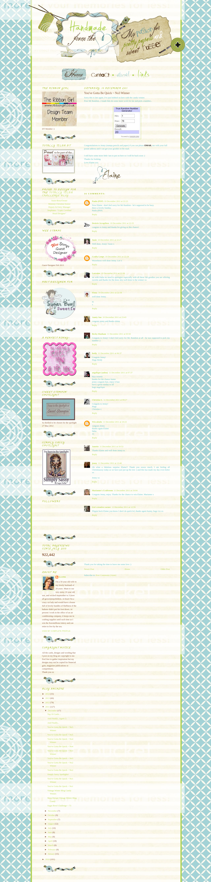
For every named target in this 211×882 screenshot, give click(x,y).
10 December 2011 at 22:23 (116, 201)
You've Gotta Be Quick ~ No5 (60, 734)
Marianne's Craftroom (102, 490)
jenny (94, 463)
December (52, 710)
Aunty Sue (97, 317)
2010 (47, 859)
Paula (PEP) (97, 201)
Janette (95, 446)
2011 (47, 707)
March (51, 845)
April (50, 841)
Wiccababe (97, 422)
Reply (94, 214)
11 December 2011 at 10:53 (111, 446)
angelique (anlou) (100, 372)
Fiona (94, 292)
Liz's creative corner (101, 507)
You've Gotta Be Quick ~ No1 (60, 786)
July (50, 828)
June (50, 832)
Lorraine (96, 273)
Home (127, 569)
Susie (94, 240)
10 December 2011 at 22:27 (109, 240)
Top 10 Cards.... (54, 714)
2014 (47, 694)
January (51, 854)
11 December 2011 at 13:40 (110, 463)
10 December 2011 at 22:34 (117, 256)
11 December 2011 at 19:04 (125, 490)
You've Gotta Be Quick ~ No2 (60, 770)
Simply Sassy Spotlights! (58, 774)
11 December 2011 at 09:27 (115, 400)
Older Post (165, 569)
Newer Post (89, 569)
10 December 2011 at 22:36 (113, 273)
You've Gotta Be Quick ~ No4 (60, 746)
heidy (94, 353)
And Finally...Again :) (56, 718)
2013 (47, 698)
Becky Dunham (99, 334)
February (52, 849)
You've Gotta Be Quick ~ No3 (60, 758)
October (51, 815)
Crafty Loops (98, 256)
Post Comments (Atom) (106, 575)
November (53, 811)
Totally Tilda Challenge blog (57, 194)
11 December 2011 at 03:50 (119, 334)
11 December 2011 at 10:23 (115, 422)
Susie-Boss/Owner (59, 200)
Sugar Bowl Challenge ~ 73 (59, 805)
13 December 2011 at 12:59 (124, 507)
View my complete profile (56, 631)
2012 (47, 702)
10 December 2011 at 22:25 (122, 223)
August (51, 824)
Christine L (97, 400)
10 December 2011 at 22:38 (110, 292)
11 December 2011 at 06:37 (109, 353)
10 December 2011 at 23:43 (114, 317)
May (50, 836)
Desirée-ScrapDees (100, 223)
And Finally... (53, 723)
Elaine (62, 577)
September (53, 819)
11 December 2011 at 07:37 (120, 372)
